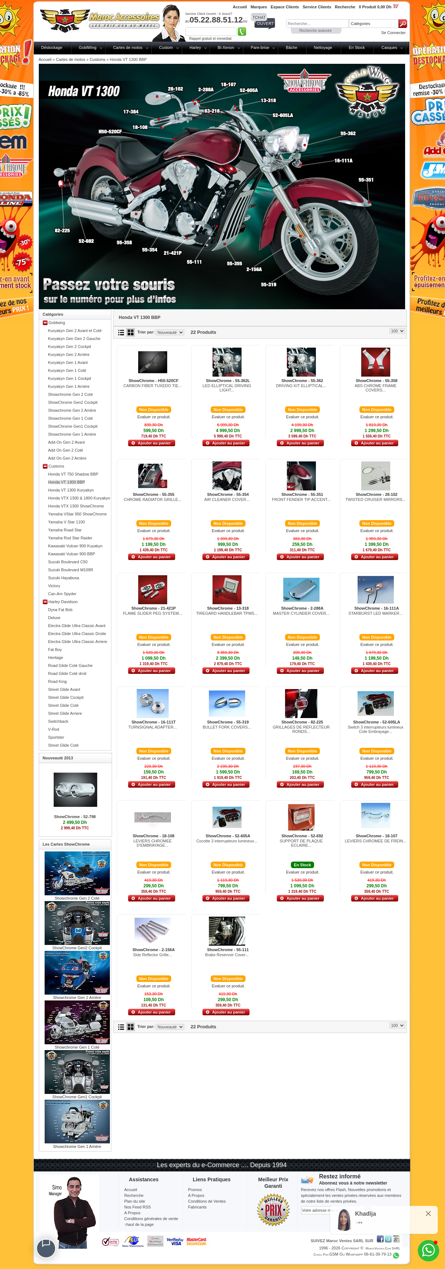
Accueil (45, 59)
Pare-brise (260, 47)
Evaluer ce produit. (154, 417)
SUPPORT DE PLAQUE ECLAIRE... (301, 843)
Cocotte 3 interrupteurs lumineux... (226, 841)
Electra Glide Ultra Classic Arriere (77, 641)
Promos (195, 1189)
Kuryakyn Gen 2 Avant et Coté (75, 330)
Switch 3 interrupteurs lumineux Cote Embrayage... (375, 729)
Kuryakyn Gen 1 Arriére (69, 386)
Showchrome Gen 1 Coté (70, 418)
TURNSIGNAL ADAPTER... (152, 727)
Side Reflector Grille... (152, 955)
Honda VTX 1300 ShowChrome (76, 506)
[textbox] (317, 23)
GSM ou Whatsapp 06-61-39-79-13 (360, 1254)
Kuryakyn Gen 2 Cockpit (69, 346)
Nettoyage (323, 47)
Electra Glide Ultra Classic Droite (77, 633)
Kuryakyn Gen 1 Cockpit (69, 378)
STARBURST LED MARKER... (376, 613)
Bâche (291, 47)
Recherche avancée (316, 31)
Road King (57, 681)
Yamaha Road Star (65, 530)
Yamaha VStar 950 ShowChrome (77, 514)
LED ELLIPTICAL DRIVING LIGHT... (226, 387)
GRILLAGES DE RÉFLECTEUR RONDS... (301, 729)
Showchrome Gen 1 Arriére (72, 434)
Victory (54, 586)
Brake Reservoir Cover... (227, 955)
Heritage (55, 657)
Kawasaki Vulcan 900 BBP (71, 554)
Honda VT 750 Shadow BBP (73, 474)
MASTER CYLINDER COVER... (301, 613)
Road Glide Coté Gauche (70, 665)
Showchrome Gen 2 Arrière (72, 410)
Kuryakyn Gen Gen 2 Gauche (74, 338)
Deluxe (54, 617)
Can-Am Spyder (62, 594)
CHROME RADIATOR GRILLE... (152, 499)
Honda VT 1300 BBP (66, 482)
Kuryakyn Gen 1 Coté (67, 370)
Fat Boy (55, 649)
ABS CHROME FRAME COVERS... (376, 387)
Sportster (56, 737)
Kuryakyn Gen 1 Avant (68, 362)
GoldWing (87, 47)
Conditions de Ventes (207, 1201)
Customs (97, 59)
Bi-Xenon (226, 47)
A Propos (196, 1195)
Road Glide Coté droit (67, 673)
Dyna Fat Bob (60, 609)
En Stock (357, 47)
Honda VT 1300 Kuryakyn (71, 490)
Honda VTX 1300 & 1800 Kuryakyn (79, 498)
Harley (195, 47)
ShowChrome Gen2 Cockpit (73, 402)
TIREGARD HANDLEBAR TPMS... (227, 613)
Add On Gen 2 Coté (65, 450)
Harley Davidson (63, 602)
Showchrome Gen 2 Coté (70, 394)
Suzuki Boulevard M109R (70, 570)
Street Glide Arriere (65, 713)
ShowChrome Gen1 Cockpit (73, 426)
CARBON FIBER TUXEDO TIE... (152, 385)
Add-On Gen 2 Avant (66, 442)
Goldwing (57, 322)
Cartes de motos (128, 47)
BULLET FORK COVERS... (227, 727)
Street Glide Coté (63, 705)
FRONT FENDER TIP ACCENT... (301, 499)
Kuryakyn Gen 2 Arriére (69, 354)
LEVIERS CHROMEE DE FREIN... (375, 841)
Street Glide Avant (64, 689)
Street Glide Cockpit (66, 697)
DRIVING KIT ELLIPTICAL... (301, 385)
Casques (389, 47)
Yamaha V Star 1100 (66, 522)
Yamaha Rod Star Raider (70, 538)
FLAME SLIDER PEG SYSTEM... (152, 613)
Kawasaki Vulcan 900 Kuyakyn (75, 546)
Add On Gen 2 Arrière (67, 458)
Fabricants (197, 1207)
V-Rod (53, 729)
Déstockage (51, 47)
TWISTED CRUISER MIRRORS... (375, 499)
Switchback (58, 721)
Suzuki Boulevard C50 (68, 562)
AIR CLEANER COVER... (227, 499)
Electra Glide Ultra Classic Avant (77, 625)
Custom (166, 47)
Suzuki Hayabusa (63, 578)
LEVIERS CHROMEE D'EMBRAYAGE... (152, 843)
